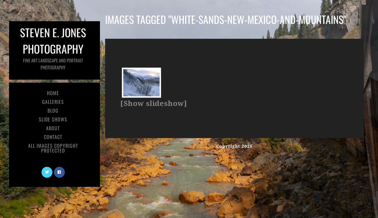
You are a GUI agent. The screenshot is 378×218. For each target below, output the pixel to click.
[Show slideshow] (153, 103)
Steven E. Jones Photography (53, 47)
